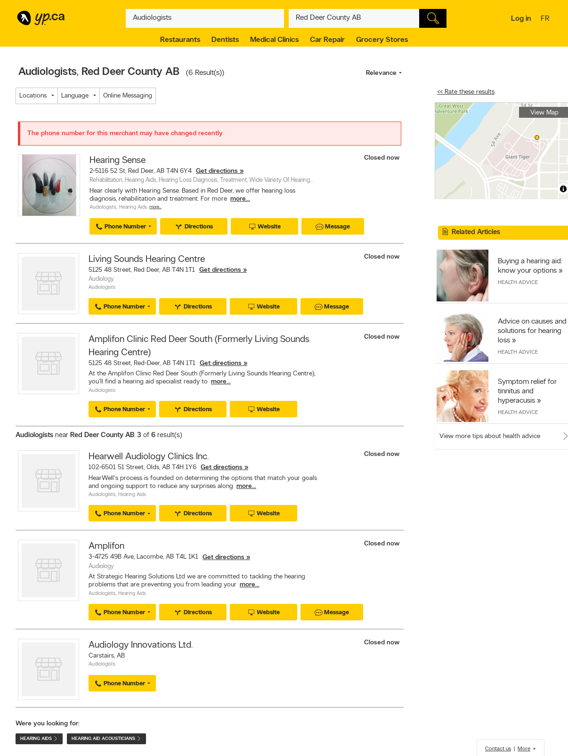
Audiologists (102, 207)
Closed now (382, 158)
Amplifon (106, 546)
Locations (33, 95)
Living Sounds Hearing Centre (147, 259)
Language (75, 95)
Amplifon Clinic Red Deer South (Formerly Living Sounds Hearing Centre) (199, 346)
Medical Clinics (274, 40)
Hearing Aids (133, 207)
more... (240, 199)
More (524, 749)
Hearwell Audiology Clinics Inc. (149, 457)
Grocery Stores (382, 40)
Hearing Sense (117, 160)
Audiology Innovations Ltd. (141, 645)
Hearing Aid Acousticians (106, 738)
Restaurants (180, 40)
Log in (521, 19)
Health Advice (518, 282)
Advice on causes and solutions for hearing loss (532, 331)
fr (546, 19)
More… (155, 207)
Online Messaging (127, 95)
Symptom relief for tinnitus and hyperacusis (527, 391)
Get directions (217, 171)
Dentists (225, 40)
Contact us (498, 749)
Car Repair (327, 40)
